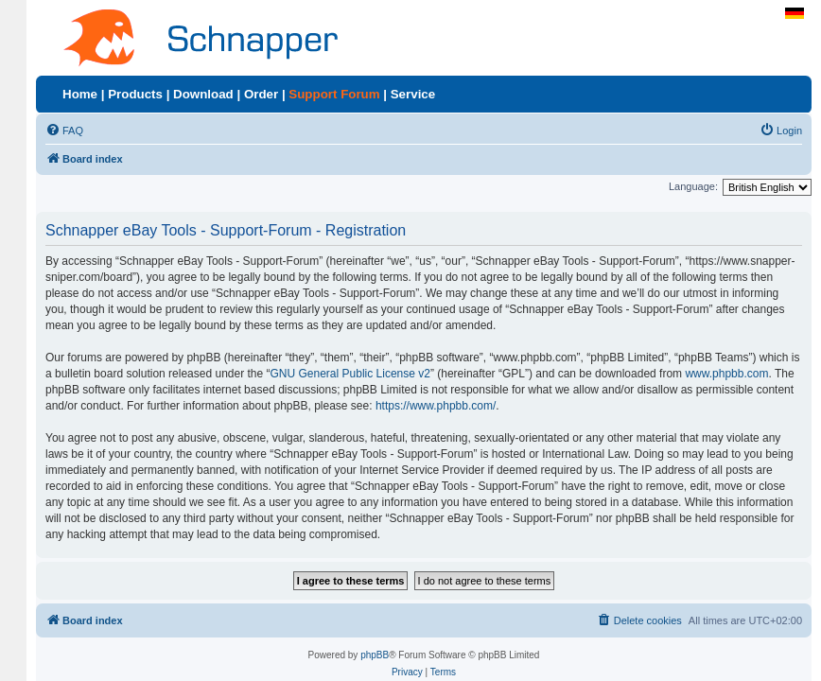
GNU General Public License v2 (350, 373)
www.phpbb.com (726, 373)
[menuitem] (64, 130)
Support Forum (333, 94)
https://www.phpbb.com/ (436, 405)
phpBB (374, 655)
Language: (693, 186)
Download (203, 94)
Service (413, 94)
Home (79, 94)
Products (135, 94)
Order (261, 94)
